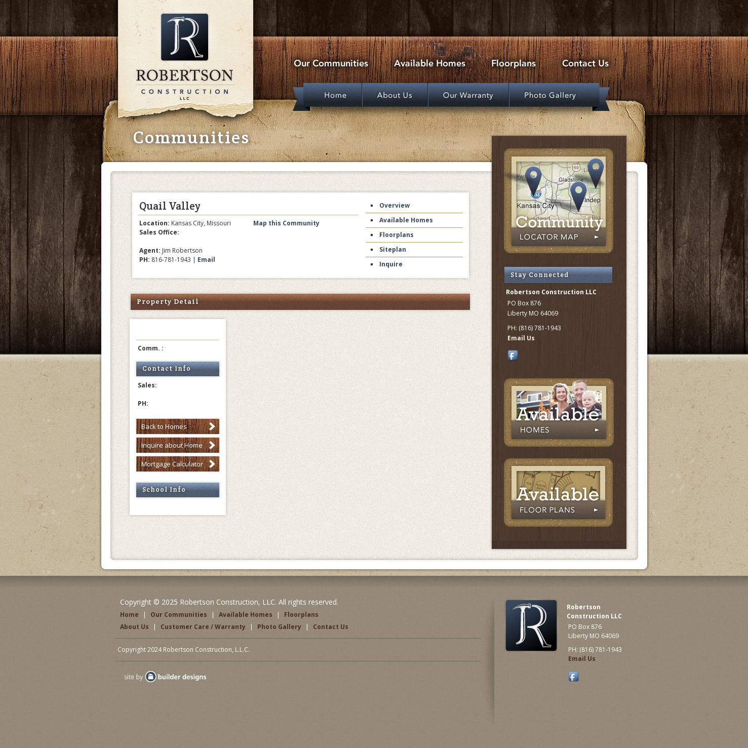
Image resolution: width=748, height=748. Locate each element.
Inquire (391, 264)
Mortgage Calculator (172, 463)
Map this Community (286, 223)
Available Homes (406, 220)
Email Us (521, 338)
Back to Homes (164, 426)
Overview (394, 205)
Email (206, 259)
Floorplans (396, 234)
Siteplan (392, 249)
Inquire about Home (172, 445)
